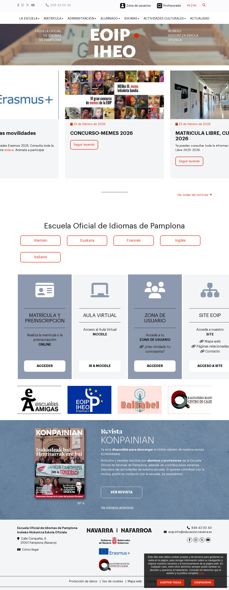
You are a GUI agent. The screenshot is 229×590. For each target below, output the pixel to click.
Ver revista (122, 492)
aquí (201, 573)
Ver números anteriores (117, 507)
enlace (9, 150)
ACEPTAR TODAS (170, 582)
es (188, 5)
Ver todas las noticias (194, 194)
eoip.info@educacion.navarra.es (190, 532)
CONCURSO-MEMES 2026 (101, 133)
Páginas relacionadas (212, 346)
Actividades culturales (164, 18)
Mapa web (213, 341)
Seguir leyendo (84, 144)
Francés (134, 240)
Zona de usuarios (138, 5)
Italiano (40, 257)
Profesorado (172, 5)
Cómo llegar (30, 549)
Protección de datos (83, 581)
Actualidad (199, 18)
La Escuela (29, 18)
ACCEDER (45, 366)
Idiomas (131, 18)
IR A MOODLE (100, 366)
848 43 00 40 (58, 5)
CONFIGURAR (202, 582)
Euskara (87, 240)
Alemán (40, 240)
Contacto (212, 351)
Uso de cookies (112, 581)
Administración (81, 18)
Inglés (180, 240)
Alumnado (110, 18)
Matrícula (53, 18)
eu (194, 5)
